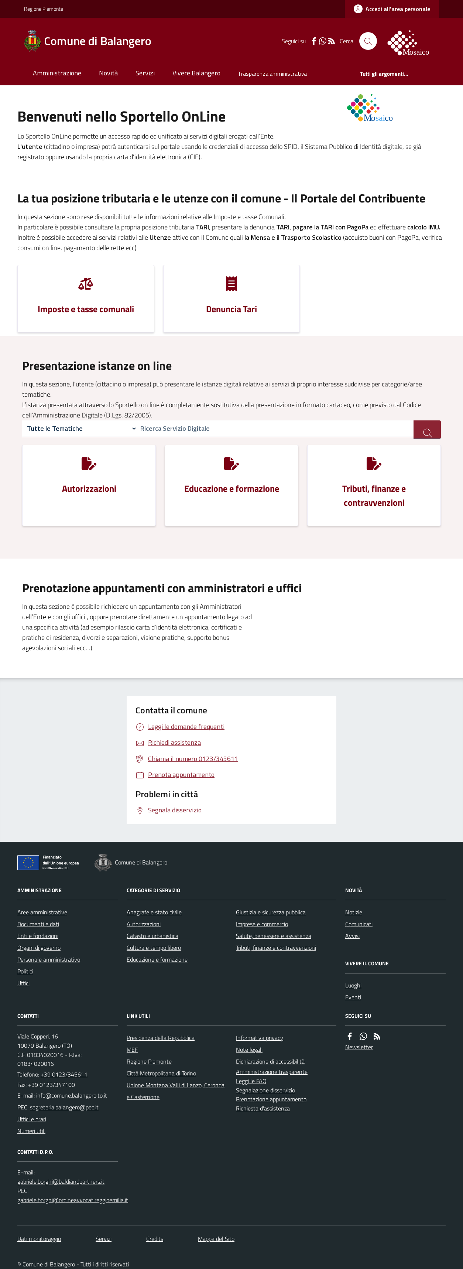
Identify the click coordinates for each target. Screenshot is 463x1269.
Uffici (23, 983)
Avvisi (352, 935)
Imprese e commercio (262, 924)
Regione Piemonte (43, 9)
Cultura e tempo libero (154, 947)
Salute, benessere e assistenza (273, 935)
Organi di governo (39, 947)
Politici (25, 971)
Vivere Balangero (196, 73)
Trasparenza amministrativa (272, 73)
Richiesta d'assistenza (263, 1108)
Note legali (249, 1049)
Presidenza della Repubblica (161, 1037)
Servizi (145, 73)
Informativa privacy (259, 1037)
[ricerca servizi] (427, 429)
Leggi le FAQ (251, 1081)
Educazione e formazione (157, 959)
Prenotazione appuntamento (271, 1099)
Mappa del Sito (216, 1238)
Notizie (353, 912)
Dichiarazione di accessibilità (270, 1061)
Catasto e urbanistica (152, 935)
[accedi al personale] (392, 9)
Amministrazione (57, 73)
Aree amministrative (42, 912)
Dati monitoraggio (39, 1238)
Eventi (353, 997)
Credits (154, 1238)
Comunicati (359, 924)
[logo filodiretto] (412, 41)
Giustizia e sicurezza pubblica (271, 912)
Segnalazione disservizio (265, 1090)
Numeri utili (31, 1130)
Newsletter (359, 1047)
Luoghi (353, 985)
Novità (108, 73)
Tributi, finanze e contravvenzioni (276, 947)
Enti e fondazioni (37, 935)
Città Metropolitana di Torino (161, 1073)
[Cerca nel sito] (368, 41)
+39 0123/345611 (64, 1074)
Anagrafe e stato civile (154, 912)
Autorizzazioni (144, 924)
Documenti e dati (38, 924)
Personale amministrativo (48, 959)
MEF (132, 1049)
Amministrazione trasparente (272, 1071)
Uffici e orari (31, 1119)
